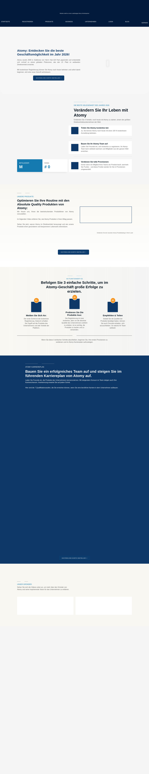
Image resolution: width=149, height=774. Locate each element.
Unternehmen (90, 21)
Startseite (5, 21)
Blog (127, 21)
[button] (108, 63)
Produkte (49, 21)
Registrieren (27, 21)
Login (111, 21)
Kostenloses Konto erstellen (48, 78)
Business (69, 21)
